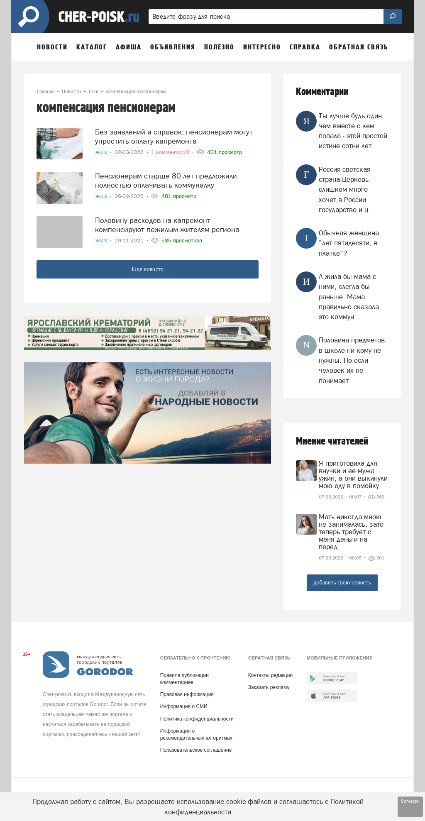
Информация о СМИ (184, 706)
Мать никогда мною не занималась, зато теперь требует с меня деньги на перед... (351, 531)
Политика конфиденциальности (197, 719)
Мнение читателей (332, 441)
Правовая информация (187, 694)
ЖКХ (102, 150)
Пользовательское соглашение (196, 750)
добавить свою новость (342, 582)
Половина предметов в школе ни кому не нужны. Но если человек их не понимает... (352, 360)
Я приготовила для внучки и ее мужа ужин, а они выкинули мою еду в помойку (353, 474)
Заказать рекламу (269, 687)
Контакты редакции (270, 675)
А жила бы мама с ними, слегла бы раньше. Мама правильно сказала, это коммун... (350, 296)
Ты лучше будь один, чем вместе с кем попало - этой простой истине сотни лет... (353, 131)
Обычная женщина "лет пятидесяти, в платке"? (349, 243)
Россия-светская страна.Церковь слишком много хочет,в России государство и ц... (346, 189)
